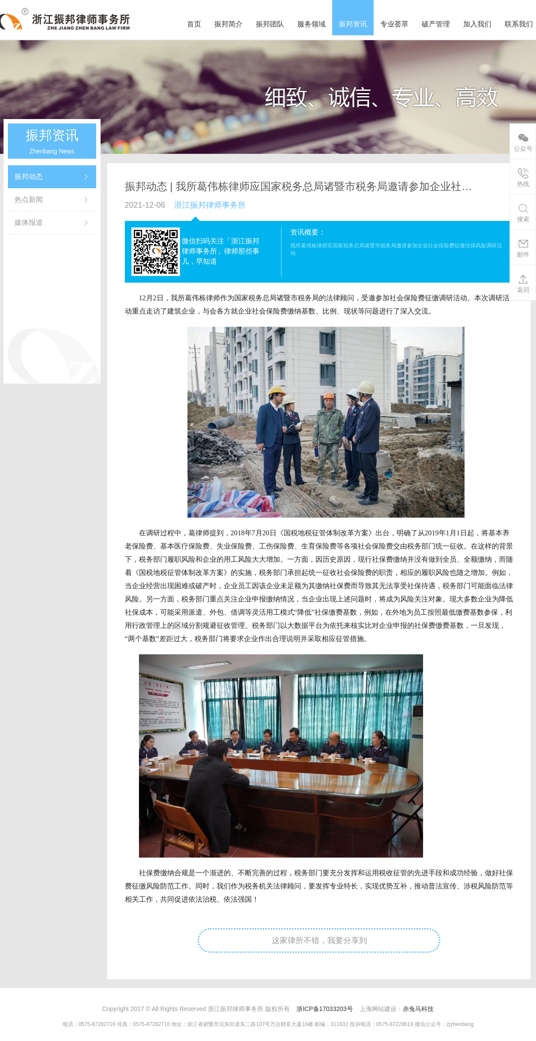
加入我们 (477, 24)
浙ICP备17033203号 (324, 1008)
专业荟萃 (394, 24)
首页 (194, 24)
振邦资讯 (353, 24)
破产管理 (436, 24)
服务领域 (311, 24)
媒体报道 (29, 222)
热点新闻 (29, 199)
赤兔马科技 (418, 1008)
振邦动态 (29, 176)
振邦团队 (270, 24)
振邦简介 (228, 24)
